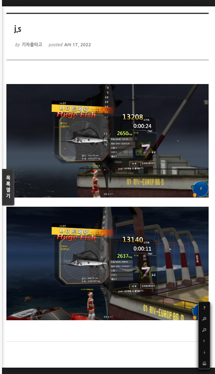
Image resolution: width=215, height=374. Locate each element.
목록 (8, 187)
